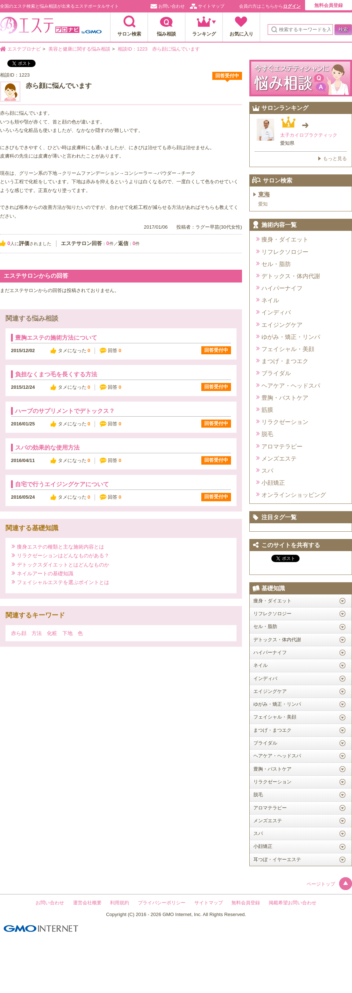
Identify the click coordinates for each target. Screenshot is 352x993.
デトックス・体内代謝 (290, 276)
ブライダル (276, 373)
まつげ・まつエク (284, 361)
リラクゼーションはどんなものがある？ (63, 555)
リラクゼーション (284, 422)
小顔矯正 (273, 483)
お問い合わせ (171, 6)
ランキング (204, 34)
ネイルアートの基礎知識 (45, 573)
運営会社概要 (87, 902)
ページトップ (329, 884)
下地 (67, 633)
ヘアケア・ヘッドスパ (290, 386)
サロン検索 (129, 34)
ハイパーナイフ (281, 288)
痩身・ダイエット (284, 239)
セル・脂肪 (276, 264)
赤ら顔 (18, 633)
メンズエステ (279, 458)
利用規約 (119, 902)
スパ (267, 471)
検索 (343, 29)
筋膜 (267, 410)
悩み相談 (166, 34)
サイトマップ (211, 6)
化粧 (52, 633)
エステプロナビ (51, 27)
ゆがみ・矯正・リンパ (290, 337)
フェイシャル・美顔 (287, 349)
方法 (37, 633)
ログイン (292, 6)
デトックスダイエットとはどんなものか (63, 564)
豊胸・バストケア (284, 398)
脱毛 (267, 434)
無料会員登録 (328, 5)
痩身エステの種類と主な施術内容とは (60, 546)
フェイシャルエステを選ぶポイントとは (63, 582)
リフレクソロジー (284, 252)
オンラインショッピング (293, 495)
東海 (264, 194)
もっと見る (335, 158)
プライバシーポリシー (162, 902)
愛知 (263, 204)
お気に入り (241, 34)
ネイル (270, 300)
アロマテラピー (281, 446)
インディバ (276, 312)
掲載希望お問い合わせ (292, 902)
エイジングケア (281, 325)
